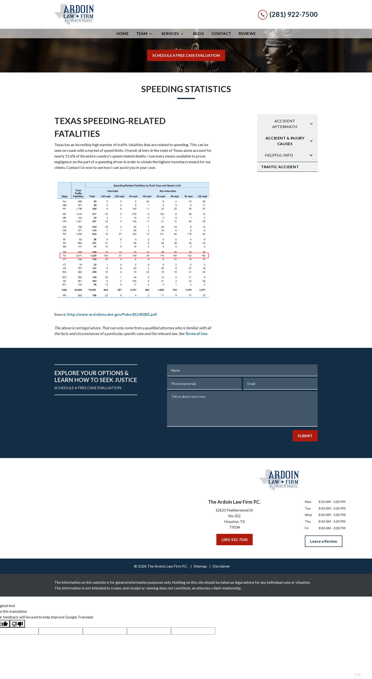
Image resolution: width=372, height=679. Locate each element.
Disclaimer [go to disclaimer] (221, 566)
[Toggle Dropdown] (152, 34)
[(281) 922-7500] (234, 539)
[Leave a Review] (323, 541)
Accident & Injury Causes (285, 141)
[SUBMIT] (305, 435)
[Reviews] (247, 33)
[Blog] (198, 33)
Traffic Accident (280, 166)
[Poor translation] (17, 623)
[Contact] (221, 33)
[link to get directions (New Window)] (234, 519)
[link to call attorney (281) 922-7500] (288, 14)
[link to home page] (74, 14)
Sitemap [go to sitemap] (200, 566)
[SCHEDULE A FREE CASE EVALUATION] (186, 55)
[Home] (122, 33)
